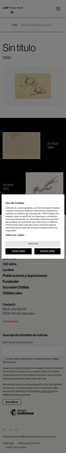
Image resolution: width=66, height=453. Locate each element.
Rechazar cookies (47, 251)
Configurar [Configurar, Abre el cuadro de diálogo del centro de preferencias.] (33, 243)
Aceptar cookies (18, 251)
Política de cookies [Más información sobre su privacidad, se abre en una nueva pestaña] (14, 235)
